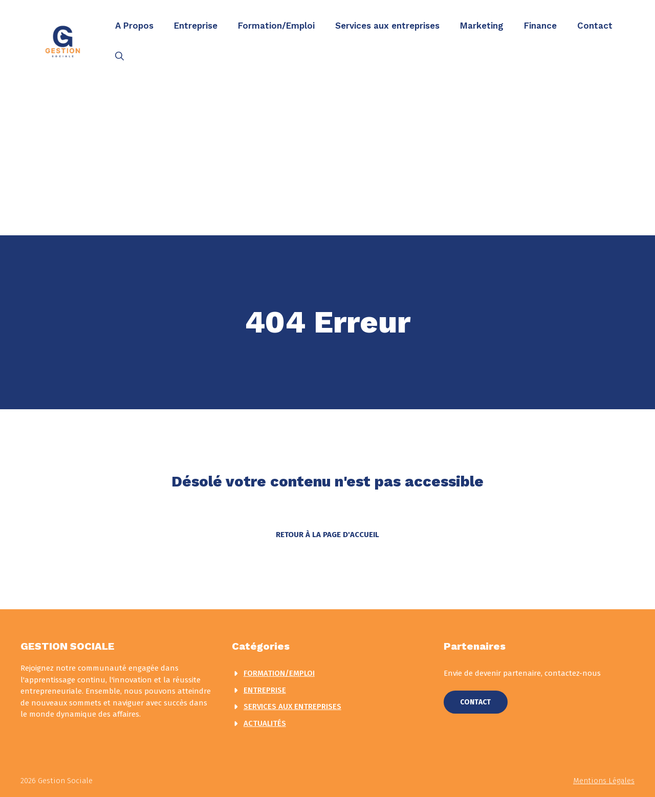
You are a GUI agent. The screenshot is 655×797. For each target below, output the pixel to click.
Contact (595, 25)
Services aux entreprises (387, 25)
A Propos (134, 25)
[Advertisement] (327, 158)
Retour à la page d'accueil (327, 534)
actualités (265, 723)
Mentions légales (604, 780)
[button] (119, 56)
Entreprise (195, 25)
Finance (540, 25)
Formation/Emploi (276, 25)
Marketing (482, 25)
